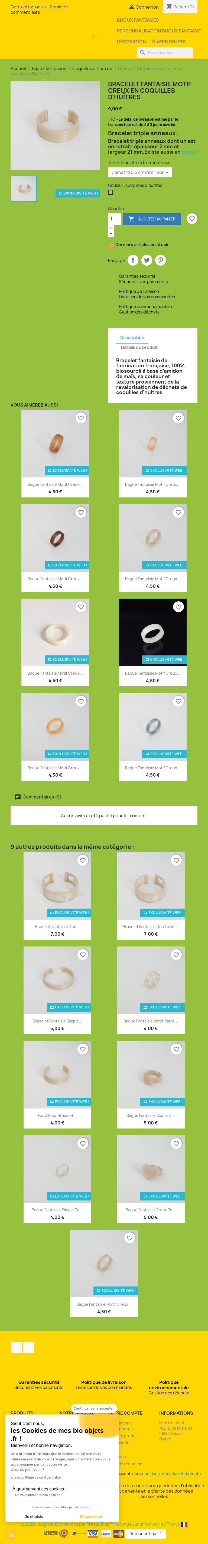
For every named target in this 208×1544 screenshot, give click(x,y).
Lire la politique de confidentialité (36, 1477)
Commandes (120, 1442)
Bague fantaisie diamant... (150, 1115)
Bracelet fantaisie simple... (57, 1021)
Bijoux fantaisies (138, 20)
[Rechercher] (165, 52)
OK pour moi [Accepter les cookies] (91, 1517)
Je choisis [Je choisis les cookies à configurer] (34, 1517)
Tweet (146, 260)
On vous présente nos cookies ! (38, 1495)
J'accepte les (155, 1473)
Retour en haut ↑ (145, 1533)
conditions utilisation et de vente (170, 1473)
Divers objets (169, 42)
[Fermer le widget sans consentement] (94, 1408)
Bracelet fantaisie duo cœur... (151, 926)
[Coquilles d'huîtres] (111, 193)
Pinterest (160, 260)
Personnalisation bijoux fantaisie (159, 31)
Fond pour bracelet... (57, 1115)
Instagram (28, 1347)
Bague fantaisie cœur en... (151, 1209)
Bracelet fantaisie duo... (57, 926)
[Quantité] (114, 219)
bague (189, 152)
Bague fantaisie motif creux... (55, 484)
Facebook (16, 1347)
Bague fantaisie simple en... (57, 1209)
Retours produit (123, 1435)
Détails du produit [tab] (139, 347)
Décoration (131, 42)
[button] (11, 1534)
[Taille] (140, 172)
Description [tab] (132, 338)
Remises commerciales (39, 9)
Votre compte (125, 1413)
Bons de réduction (125, 1463)
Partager (133, 260)
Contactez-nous (28, 7)
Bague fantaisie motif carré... (150, 1021)
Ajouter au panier (152, 219)
